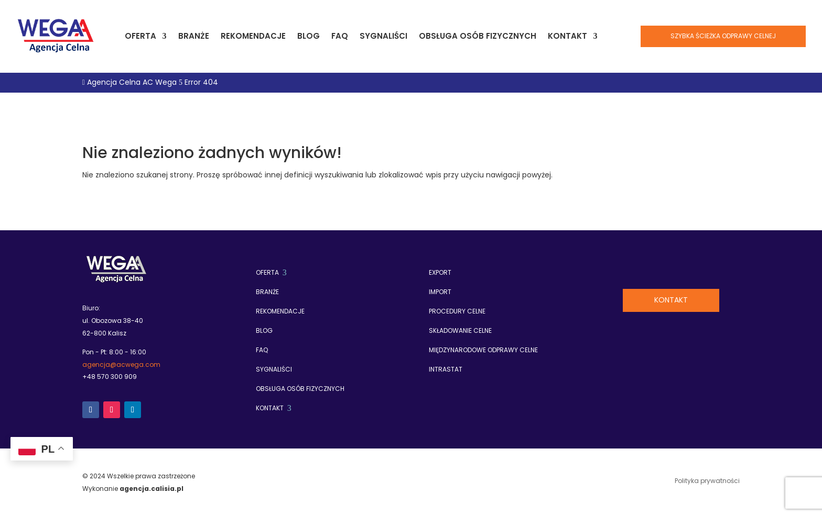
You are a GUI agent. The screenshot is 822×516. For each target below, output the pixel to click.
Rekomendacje (253, 35)
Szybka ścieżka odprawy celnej (723, 35)
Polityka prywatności (707, 481)
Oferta (140, 35)
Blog (308, 35)
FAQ (339, 35)
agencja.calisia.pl (151, 488)
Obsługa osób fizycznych (477, 35)
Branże (193, 35)
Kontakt (567, 35)
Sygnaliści (383, 35)
